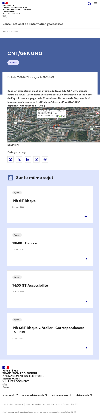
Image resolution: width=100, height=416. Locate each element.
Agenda (13, 62)
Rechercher (89, 4)
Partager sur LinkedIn (28, 159)
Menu (96, 4)
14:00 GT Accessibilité (30, 285)
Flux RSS (74, 404)
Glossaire (19, 404)
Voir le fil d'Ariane (10, 31)
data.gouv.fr (82, 395)
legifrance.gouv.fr (60, 395)
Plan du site (7, 404)
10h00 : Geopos (25, 243)
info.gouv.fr (8, 395)
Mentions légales (33, 404)
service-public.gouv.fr (33, 395)
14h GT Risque (24, 200)
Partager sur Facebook (10, 159)
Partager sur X (19, 159)
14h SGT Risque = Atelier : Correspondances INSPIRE (48, 330)
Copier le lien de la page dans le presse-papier (45, 159)
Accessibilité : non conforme (56, 404)
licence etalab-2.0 (65, 412)
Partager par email (36, 159)
